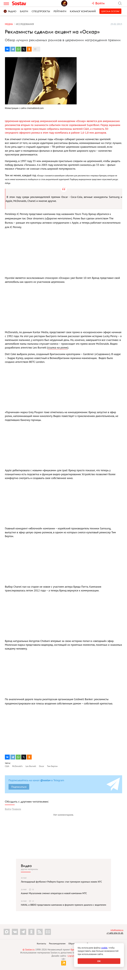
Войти (8, 808)
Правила (16, 808)
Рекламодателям (57, 943)
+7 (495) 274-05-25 (114, 933)
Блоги (24, 11)
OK (99, 961)
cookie (104, 948)
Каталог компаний (83, 11)
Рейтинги (60, 11)
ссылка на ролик (57, 347)
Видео (26, 866)
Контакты (41, 943)
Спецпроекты (41, 11)
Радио (10, 11)
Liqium (71, 955)
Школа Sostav (110, 11)
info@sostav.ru (117, 930)
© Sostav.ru (29, 949)
